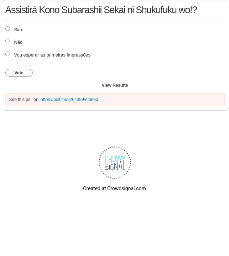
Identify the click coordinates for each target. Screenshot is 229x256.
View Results (115, 85)
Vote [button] (19, 72)
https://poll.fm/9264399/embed (69, 99)
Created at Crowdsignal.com (114, 188)
